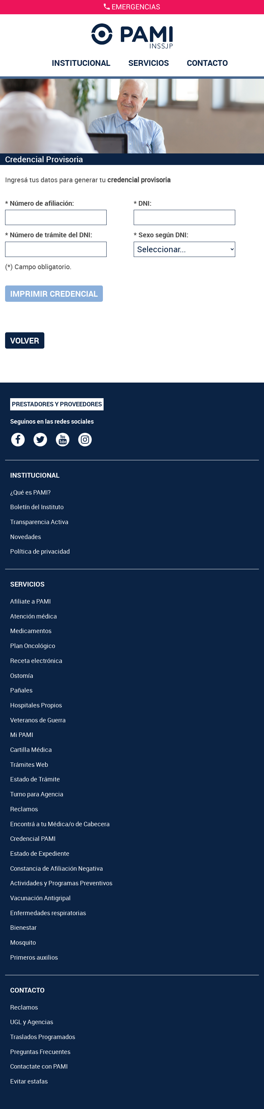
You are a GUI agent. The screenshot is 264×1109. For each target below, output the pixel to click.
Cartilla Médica (31, 749)
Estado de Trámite (35, 779)
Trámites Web (29, 764)
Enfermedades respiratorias (48, 913)
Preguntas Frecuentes (40, 1052)
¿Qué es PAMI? (30, 492)
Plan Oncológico (32, 646)
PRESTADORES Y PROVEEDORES (57, 404)
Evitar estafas (29, 1081)
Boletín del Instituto (37, 507)
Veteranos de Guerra (38, 720)
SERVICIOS (148, 62)
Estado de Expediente (39, 853)
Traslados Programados (42, 1037)
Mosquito (23, 942)
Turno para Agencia (36, 794)
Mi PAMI (21, 735)
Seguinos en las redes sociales (52, 421)
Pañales (21, 690)
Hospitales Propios (36, 705)
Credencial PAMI (33, 838)
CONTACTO (207, 62)
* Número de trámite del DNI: (48, 234)
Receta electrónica (36, 661)
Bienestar (23, 927)
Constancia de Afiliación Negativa (56, 868)
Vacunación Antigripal (40, 898)
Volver (24, 340)
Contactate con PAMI (39, 1066)
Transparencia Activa (39, 522)
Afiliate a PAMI (30, 601)
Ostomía (21, 675)
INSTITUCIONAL (81, 62)
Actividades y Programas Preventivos (61, 883)
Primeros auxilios (34, 957)
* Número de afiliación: (39, 203)
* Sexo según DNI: (161, 234)
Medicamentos (30, 631)
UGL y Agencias (31, 1022)
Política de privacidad (40, 551)
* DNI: (143, 203)
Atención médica (33, 616)
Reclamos (24, 809)
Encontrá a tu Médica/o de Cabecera (60, 824)
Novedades (25, 537)
